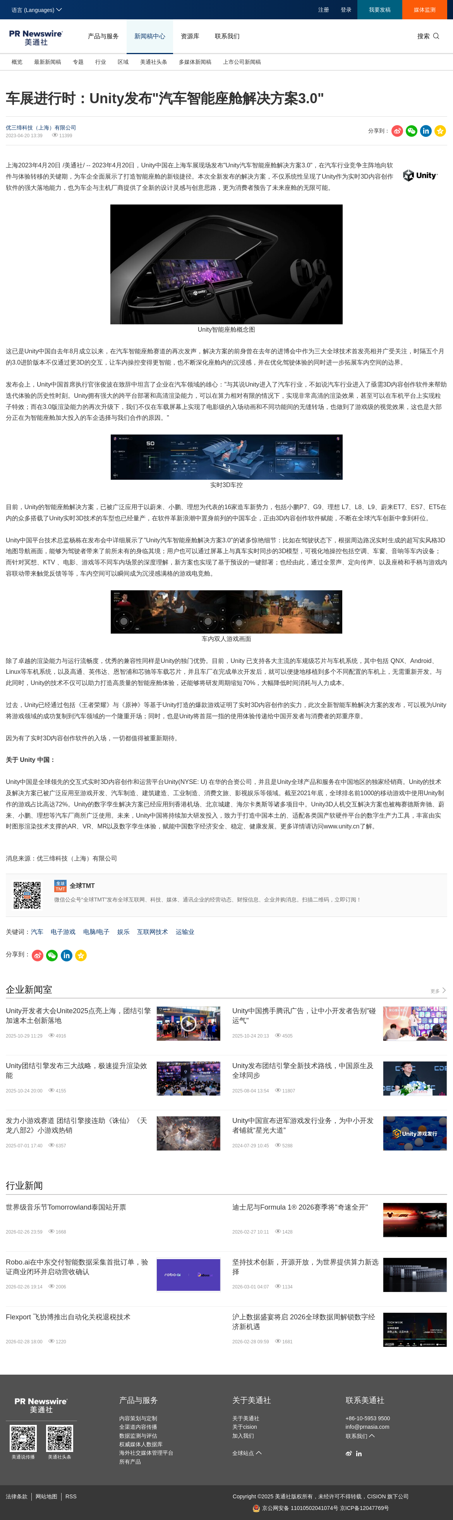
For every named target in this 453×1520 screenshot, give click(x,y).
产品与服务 (103, 36)
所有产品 (130, 1462)
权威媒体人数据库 (141, 1444)
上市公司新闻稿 (242, 62)
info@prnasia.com (368, 1427)
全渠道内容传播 (138, 1427)
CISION (376, 1496)
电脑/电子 (96, 932)
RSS (71, 1496)
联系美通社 (365, 1400)
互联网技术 (152, 932)
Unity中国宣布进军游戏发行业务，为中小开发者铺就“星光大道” (303, 1125)
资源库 (190, 36)
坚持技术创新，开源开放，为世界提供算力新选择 (305, 1267)
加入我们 (243, 1436)
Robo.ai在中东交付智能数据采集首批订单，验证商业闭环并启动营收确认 (77, 1267)
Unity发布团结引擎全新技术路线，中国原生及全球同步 (303, 1070)
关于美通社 (251, 1400)
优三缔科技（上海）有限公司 (41, 127)
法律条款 (16, 1496)
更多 (439, 990)
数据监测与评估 (138, 1436)
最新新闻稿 (47, 62)
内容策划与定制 (138, 1418)
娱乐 (123, 932)
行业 (100, 62)
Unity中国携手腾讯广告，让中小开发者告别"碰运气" (304, 1015)
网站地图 (46, 1496)
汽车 (37, 932)
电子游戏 (63, 932)
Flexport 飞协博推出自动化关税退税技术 (68, 1317)
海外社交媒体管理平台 (146, 1453)
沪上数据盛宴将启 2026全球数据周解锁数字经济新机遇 (303, 1322)
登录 (346, 10)
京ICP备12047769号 (365, 1508)
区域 (123, 62)
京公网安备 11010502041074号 (295, 1508)
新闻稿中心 (149, 36)
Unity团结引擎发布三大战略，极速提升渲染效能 (76, 1070)
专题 (78, 62)
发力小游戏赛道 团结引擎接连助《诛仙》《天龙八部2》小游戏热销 (76, 1125)
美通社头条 (153, 62)
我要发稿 (380, 10)
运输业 (185, 932)
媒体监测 (425, 10)
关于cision (244, 1427)
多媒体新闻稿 (195, 62)
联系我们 (227, 36)
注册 (323, 10)
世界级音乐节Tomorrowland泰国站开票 (66, 1207)
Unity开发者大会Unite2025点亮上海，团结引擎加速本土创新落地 (78, 1015)
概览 (17, 62)
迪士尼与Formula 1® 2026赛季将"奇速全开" (300, 1207)
